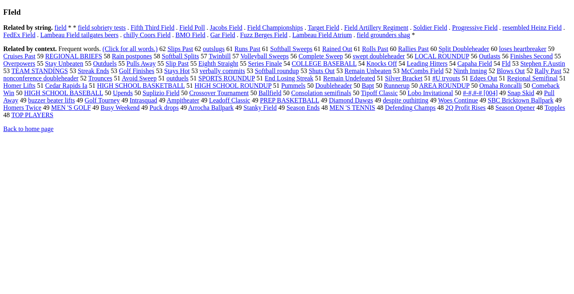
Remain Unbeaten (368, 70)
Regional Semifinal (532, 78)
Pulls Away (141, 63)
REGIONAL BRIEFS (73, 56)
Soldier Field (430, 27)
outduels (178, 78)
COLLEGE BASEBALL (324, 63)
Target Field (323, 27)
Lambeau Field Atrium (322, 34)
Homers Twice (22, 107)
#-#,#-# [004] (480, 92)
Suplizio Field (160, 92)
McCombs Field (422, 70)
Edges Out (483, 78)
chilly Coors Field (147, 34)
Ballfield (269, 92)
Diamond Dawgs (351, 100)
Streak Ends (93, 70)
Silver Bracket (404, 78)
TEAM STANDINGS (39, 70)
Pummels (293, 85)
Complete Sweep (320, 56)
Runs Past (247, 48)
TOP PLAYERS (32, 114)
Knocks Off (381, 63)
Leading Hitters (427, 63)
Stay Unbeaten (64, 63)
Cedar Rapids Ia (66, 85)
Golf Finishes (136, 70)
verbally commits (222, 70)
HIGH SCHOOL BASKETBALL (141, 85)
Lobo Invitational (430, 92)
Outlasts (489, 56)
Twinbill (220, 56)
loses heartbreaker (522, 48)
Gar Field (222, 34)
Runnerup (396, 85)
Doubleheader (333, 85)
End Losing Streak (289, 78)
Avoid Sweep (139, 78)
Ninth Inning (470, 70)
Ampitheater (183, 100)
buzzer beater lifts (51, 100)
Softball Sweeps (291, 48)
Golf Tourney (102, 100)
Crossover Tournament (219, 92)
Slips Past (180, 48)
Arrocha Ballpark (211, 107)
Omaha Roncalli (500, 85)
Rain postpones (132, 56)
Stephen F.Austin (542, 63)
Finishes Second (531, 56)
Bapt (368, 85)
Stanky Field (259, 107)
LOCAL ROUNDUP (442, 56)
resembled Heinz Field (532, 27)
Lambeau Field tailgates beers (79, 34)
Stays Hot (177, 70)
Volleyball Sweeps (264, 56)
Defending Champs (410, 107)
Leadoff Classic (229, 100)
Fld (506, 63)
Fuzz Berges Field (263, 34)
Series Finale (265, 63)
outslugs (214, 48)
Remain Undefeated (349, 78)
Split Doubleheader (463, 48)
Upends (123, 92)
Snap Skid (520, 92)
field (60, 27)
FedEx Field (19, 34)
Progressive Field (475, 27)
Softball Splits (180, 56)
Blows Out (511, 70)
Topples (555, 107)
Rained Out (337, 48)
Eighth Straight (218, 63)
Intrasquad (143, 100)
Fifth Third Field (152, 27)
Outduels (105, 63)
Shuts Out (322, 70)
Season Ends (303, 107)
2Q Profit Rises (465, 107)
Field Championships (275, 27)
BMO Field (190, 34)
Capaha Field (474, 63)
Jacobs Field (226, 27)
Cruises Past (19, 56)
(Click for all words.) (130, 48)
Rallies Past (413, 48)
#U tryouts (446, 78)
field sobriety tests (102, 27)
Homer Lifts (19, 85)
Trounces (100, 78)
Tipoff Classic (379, 92)
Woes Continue (458, 100)
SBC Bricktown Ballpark (521, 100)
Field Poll (192, 27)
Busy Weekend (120, 107)
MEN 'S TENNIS (352, 107)
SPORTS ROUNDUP (226, 78)
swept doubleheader (379, 56)
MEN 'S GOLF (71, 107)
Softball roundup (277, 70)
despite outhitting (406, 100)
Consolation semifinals (321, 92)
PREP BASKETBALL (289, 100)
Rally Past (548, 70)
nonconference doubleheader (40, 78)
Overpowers (19, 63)
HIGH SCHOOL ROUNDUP (233, 85)
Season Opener (515, 107)
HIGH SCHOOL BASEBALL (63, 92)
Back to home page (28, 128)
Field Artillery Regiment (376, 27)
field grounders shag (383, 34)
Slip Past (177, 63)
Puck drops (164, 107)
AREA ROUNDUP (444, 85)
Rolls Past (375, 48)
